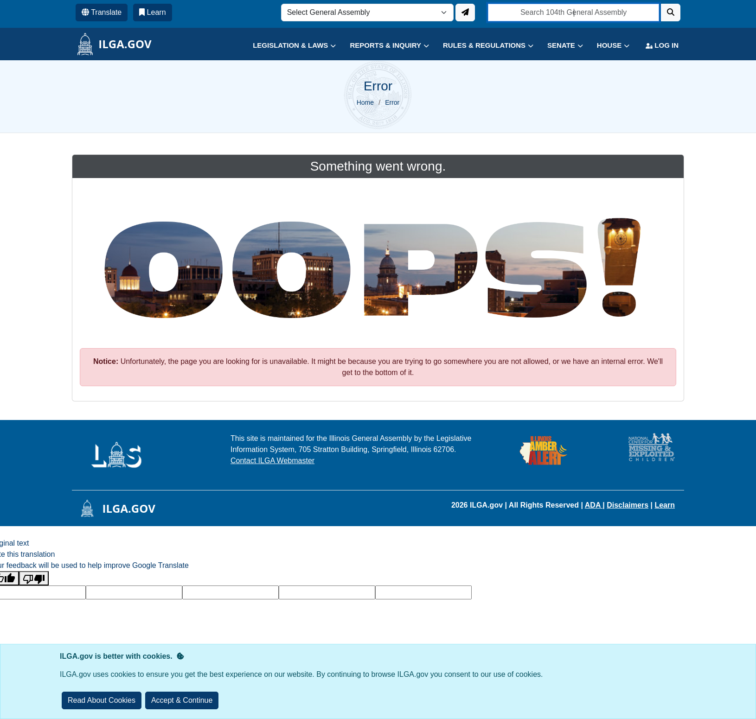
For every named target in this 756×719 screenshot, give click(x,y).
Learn (664, 505)
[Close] (182, 700)
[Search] (670, 12)
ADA (594, 505)
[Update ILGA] (465, 12)
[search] (573, 12)
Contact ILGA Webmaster (272, 460)
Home (365, 102)
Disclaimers (627, 505)
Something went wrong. (378, 166)
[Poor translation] (34, 578)
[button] (287, 46)
